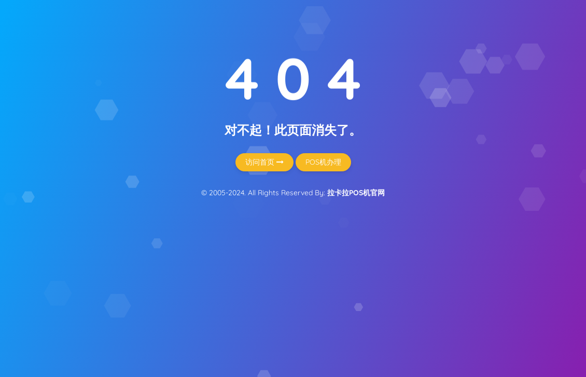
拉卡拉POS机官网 (356, 192)
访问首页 (264, 162)
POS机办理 (323, 162)
